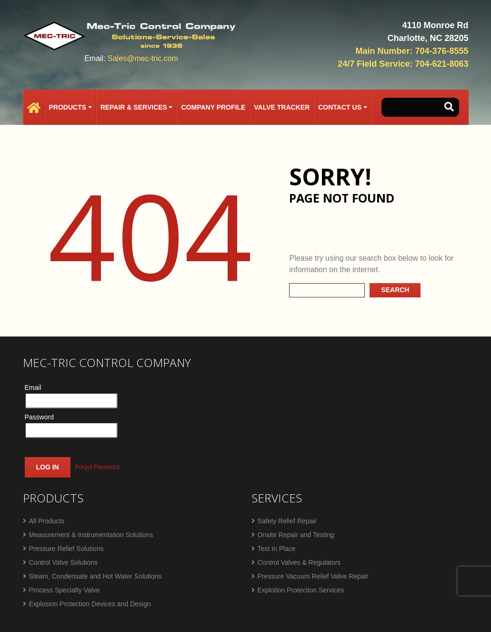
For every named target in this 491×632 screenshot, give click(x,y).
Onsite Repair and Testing (296, 535)
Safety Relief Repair (287, 521)
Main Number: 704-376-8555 (411, 51)
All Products (47, 521)
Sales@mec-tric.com (143, 58)
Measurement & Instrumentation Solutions (91, 535)
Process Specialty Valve (64, 590)
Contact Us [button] (339, 107)
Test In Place (277, 548)
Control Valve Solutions (63, 562)
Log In (47, 467)
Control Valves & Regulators (299, 562)
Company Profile (213, 107)
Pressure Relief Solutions (66, 548)
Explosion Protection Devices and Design (90, 604)
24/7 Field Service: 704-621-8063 (403, 64)
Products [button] (68, 107)
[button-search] (449, 107)
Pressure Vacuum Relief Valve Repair (313, 576)
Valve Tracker (282, 107)
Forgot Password (97, 467)
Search (395, 290)
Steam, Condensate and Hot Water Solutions (95, 576)
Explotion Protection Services (301, 590)
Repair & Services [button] (133, 107)
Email (33, 387)
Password (39, 417)
